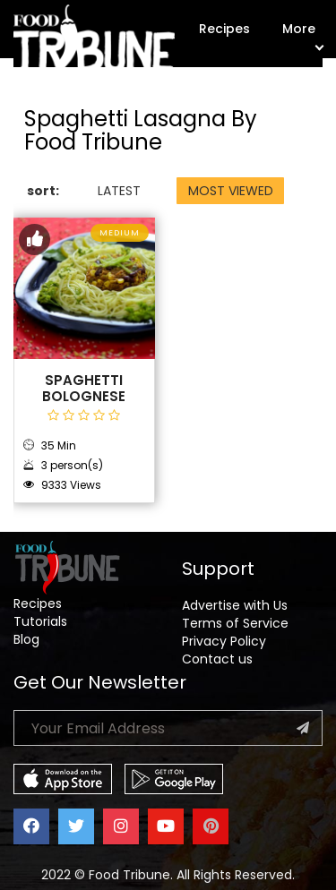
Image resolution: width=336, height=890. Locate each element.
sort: (43, 191)
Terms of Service (235, 623)
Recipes (224, 29)
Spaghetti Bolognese (83, 388)
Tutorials (40, 621)
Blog (26, 639)
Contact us (217, 659)
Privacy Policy (224, 641)
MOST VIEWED (230, 191)
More (302, 34)
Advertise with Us (235, 605)
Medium (119, 232)
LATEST (119, 191)
